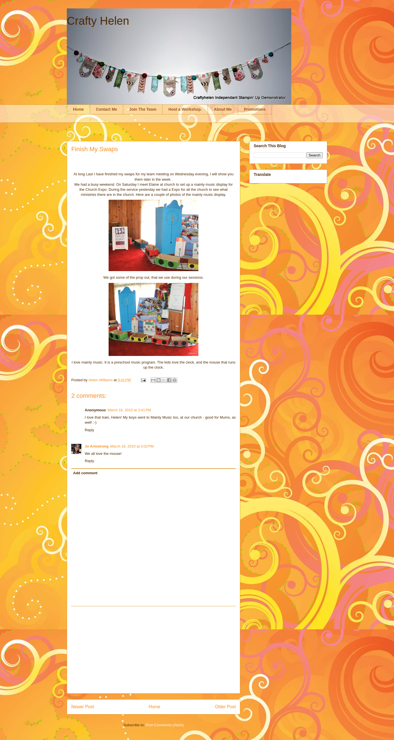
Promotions (255, 109)
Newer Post (82, 706)
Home (78, 109)
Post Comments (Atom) (165, 725)
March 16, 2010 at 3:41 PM (129, 410)
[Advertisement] (153, 649)
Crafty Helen (98, 21)
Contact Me (106, 109)
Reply (89, 430)
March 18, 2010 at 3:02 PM (132, 446)
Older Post (225, 706)
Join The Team (142, 109)
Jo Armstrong (97, 446)
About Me (223, 109)
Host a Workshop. (185, 109)
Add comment (85, 473)
